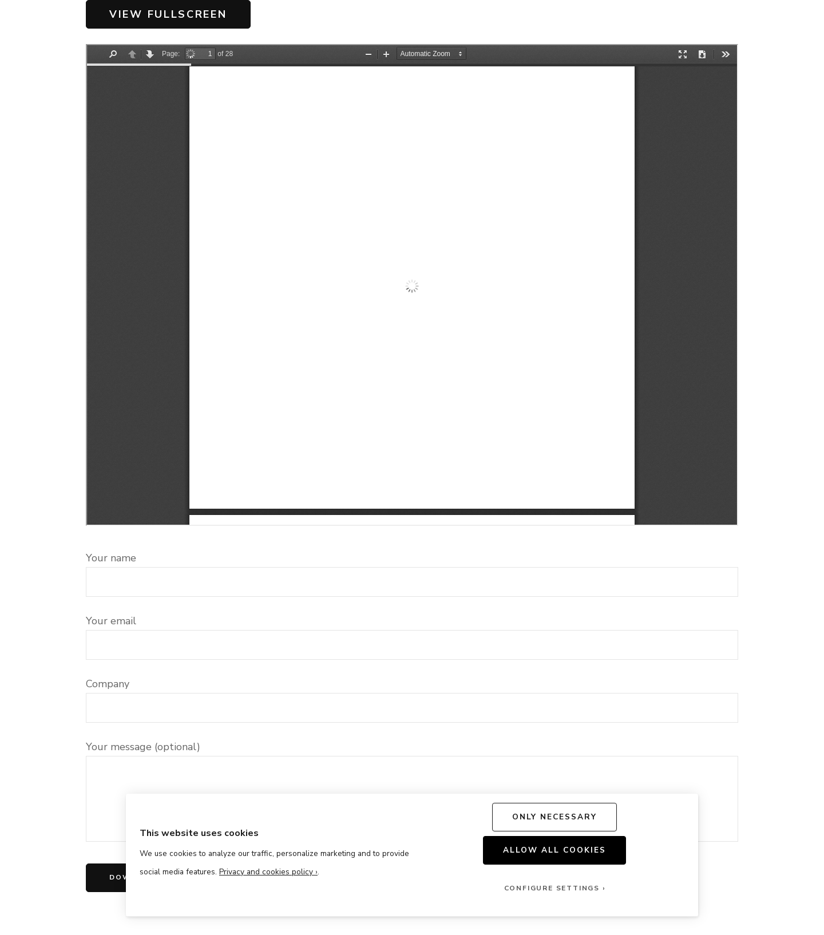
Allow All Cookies (555, 850)
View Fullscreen (168, 14)
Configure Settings (552, 888)
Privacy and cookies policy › (268, 871)
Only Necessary (554, 816)
